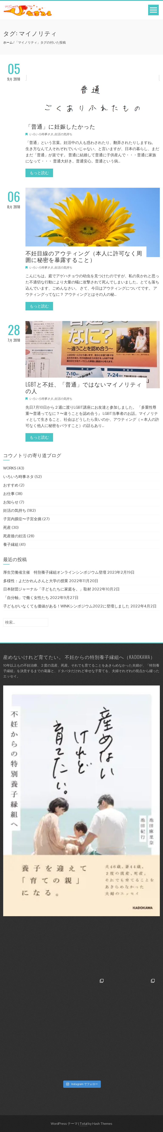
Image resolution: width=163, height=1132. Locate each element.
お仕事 (9, 493)
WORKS (9, 468)
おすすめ (10, 485)
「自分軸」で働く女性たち (26, 597)
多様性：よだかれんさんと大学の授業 (35, 580)
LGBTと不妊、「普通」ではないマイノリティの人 (83, 387)
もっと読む (39, 172)
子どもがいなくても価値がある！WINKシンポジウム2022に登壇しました (66, 606)
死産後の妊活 (14, 535)
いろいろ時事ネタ (41, 134)
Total (83, 1123)
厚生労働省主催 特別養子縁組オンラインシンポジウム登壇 (54, 572)
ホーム (8, 42)
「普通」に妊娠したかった (60, 126)
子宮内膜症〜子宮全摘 (22, 518)
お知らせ (10, 502)
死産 (7, 527)
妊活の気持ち (63, 134)
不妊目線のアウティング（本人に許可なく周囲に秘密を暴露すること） (83, 256)
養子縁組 (10, 544)
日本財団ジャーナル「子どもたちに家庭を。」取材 (47, 589)
